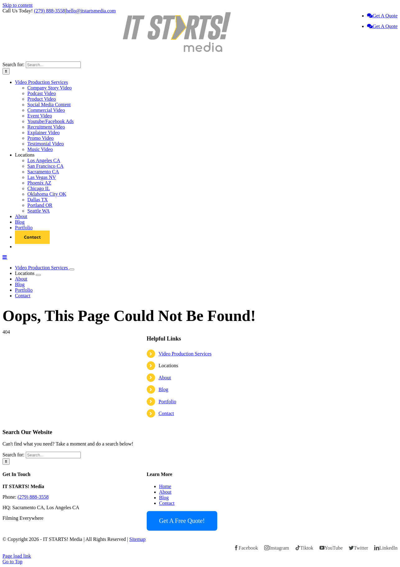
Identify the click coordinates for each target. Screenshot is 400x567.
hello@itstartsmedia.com (91, 10)
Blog (163, 389)
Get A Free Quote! (182, 520)
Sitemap (137, 539)
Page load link (16, 556)
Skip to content (17, 5)
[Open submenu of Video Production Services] (71, 269)
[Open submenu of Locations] (38, 275)
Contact (166, 413)
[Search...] (53, 65)
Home (165, 486)
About (165, 377)
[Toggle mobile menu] (4, 256)
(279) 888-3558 (49, 10)
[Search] (6, 71)
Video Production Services (185, 353)
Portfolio (167, 401)
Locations (168, 365)
